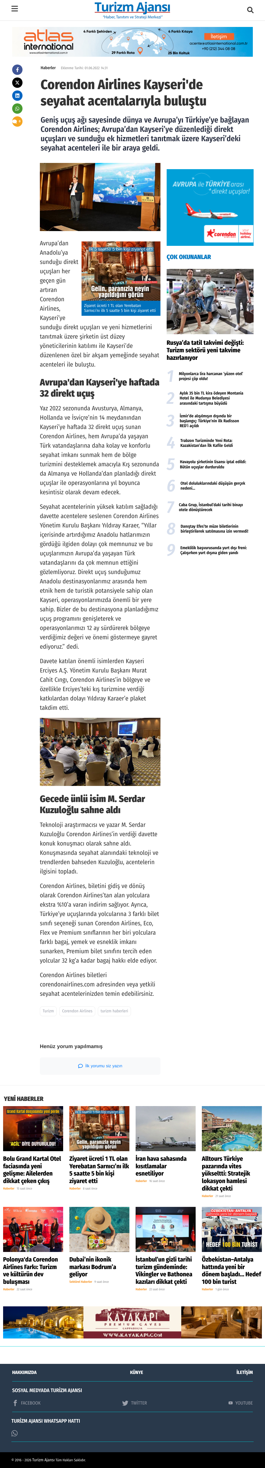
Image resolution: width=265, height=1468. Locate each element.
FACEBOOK (26, 1403)
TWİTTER (134, 1403)
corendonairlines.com (67, 984)
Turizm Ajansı (43, 1460)
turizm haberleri (114, 1011)
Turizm (48, 1011)
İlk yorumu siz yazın (100, 1066)
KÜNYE (136, 1372)
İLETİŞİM (245, 1372)
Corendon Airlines (77, 1011)
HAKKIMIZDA (24, 1372)
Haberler (48, 68)
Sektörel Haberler (80, 1282)
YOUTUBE (241, 1403)
